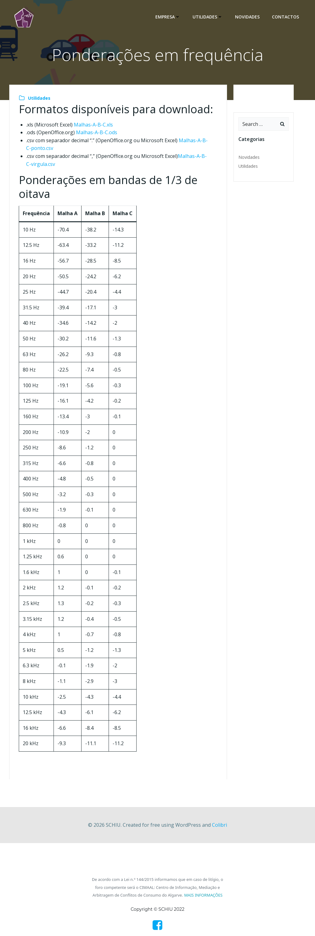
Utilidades (208, 17)
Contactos (285, 17)
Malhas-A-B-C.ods (96, 132)
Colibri (219, 825)
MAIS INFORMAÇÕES (203, 895)
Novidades (247, 17)
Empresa (167, 17)
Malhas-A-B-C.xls (93, 124)
